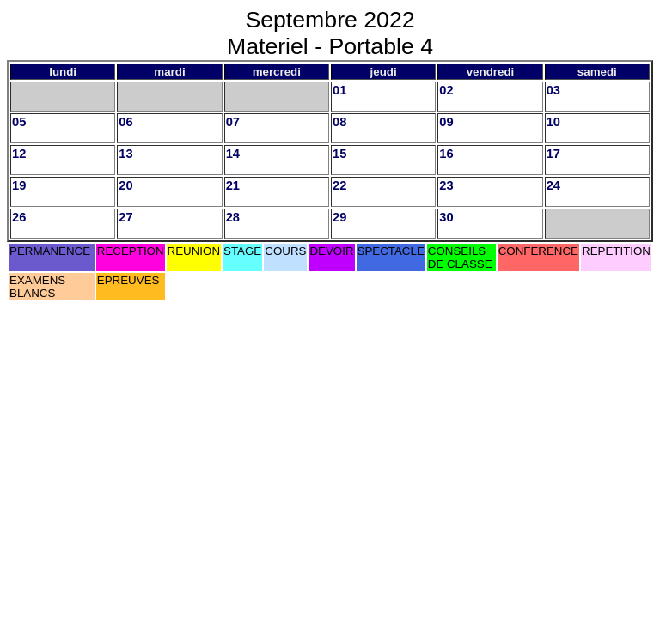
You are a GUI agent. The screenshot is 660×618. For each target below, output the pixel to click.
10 (553, 122)
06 (125, 122)
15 (339, 154)
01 (339, 90)
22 (339, 185)
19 (19, 185)
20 (125, 185)
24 (553, 185)
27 (125, 217)
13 (125, 154)
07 (233, 122)
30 (446, 217)
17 (553, 154)
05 (19, 122)
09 (446, 122)
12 (19, 154)
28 (233, 217)
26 (19, 217)
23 (446, 185)
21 (233, 185)
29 (339, 217)
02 (446, 90)
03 (553, 90)
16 (446, 154)
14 (233, 154)
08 (339, 122)
